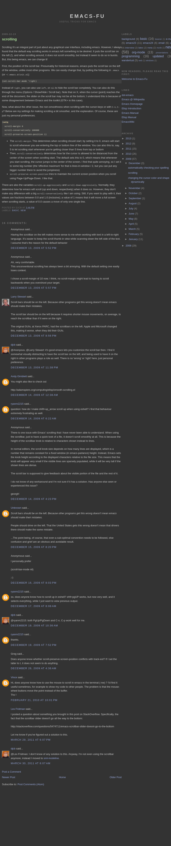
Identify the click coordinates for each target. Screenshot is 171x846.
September (135, 198)
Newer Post (8, 775)
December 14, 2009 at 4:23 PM (33, 497)
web (140, 60)
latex (140, 47)
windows (150, 60)
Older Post (116, 775)
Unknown (16, 505)
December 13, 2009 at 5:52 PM (33, 246)
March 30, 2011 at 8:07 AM (30, 761)
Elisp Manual (129, 117)
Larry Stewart (18, 294)
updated (158, 56)
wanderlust (128, 60)
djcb (13, 342)
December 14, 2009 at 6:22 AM (33, 416)
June (132, 213)
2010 (129, 153)
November (135, 188)
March (132, 228)
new (23, 208)
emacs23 (131, 42)
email (161, 42)
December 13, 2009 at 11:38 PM (34, 365)
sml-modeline (51, 756)
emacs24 (148, 42)
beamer (158, 39)
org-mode (138, 52)
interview (129, 47)
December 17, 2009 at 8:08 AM (33, 604)
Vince (14, 675)
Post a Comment (11, 769)
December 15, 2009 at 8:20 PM (33, 545)
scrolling (9, 39)
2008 (129, 245)
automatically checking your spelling (148, 167)
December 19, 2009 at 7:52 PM (33, 643)
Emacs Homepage (132, 103)
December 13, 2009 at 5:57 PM (33, 285)
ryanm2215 (17, 401)
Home (62, 775)
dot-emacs (128, 95)
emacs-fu (87, 16)
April (132, 223)
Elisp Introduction (131, 108)
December (135, 163)
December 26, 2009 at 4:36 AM (33, 666)
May (131, 218)
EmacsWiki (128, 121)
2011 (129, 148)
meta (150, 47)
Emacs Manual (130, 112)
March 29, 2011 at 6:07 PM (31, 737)
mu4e (159, 48)
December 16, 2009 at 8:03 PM (33, 580)
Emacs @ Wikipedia (133, 99)
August (133, 203)
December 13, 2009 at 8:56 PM (33, 333)
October (133, 193)
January (133, 239)
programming (131, 56)
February (134, 234)
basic (15, 208)
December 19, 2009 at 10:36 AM (34, 623)
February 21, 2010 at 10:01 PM (34, 698)
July (131, 208)
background (128, 38)
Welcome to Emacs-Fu (134, 79)
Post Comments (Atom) (31, 782)
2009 (129, 158)
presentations (162, 53)
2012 (129, 143)
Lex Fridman (18, 706)
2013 (129, 138)
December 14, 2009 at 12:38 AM (34, 393)
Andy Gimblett (19, 374)
